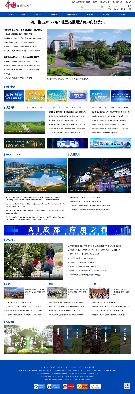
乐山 (68, 107)
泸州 (42, 107)
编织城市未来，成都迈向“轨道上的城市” (82, 262)
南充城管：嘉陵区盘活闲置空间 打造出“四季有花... (22, 61)
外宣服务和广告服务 (54, 367)
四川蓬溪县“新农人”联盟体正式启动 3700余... (65, 133)
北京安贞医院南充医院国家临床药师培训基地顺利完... (110, 112)
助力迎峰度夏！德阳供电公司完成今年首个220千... (22, 70)
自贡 (28, 107)
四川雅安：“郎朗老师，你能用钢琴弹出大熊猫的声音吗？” (91, 210)
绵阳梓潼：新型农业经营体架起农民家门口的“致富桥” (23, 277)
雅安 (107, 107)
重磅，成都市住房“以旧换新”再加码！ (19, 302)
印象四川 (122, 15)
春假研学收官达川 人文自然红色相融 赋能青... (22, 57)
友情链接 (91, 367)
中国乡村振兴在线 (117, 2)
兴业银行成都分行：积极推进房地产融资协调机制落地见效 (35, 292)
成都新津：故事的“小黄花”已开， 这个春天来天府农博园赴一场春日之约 (94, 250)
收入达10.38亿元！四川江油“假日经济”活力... (107, 311)
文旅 (93, 283)
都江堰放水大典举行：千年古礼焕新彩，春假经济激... (23, 38)
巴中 (100, 107)
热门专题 (106, 15)
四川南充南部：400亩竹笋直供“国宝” (104, 133)
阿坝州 (127, 107)
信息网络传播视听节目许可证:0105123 (52, 376)
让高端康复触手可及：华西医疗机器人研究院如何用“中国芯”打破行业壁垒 (94, 246)
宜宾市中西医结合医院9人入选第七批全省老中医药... (110, 116)
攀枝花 (35, 107)
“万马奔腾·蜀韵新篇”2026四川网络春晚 (18, 78)
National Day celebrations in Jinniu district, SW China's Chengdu (26, 190)
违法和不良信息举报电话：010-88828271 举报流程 (101, 370)
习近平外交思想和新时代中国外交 (80, 2)
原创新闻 (54, 15)
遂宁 (55, 107)
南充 (74, 107)
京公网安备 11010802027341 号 (89, 373)
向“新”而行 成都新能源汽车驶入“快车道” (82, 266)
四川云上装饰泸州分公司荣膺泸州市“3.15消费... (108, 124)
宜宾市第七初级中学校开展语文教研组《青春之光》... (68, 129)
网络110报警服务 (44, 370)
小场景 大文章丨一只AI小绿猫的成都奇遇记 (83, 254)
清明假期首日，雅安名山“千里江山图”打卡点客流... (22, 131)
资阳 (120, 107)
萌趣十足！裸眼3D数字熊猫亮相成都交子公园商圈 (86, 190)
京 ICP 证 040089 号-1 (43, 373)
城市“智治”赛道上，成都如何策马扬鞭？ (82, 258)
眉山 (113, 107)
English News (72, 15)
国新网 (95, 2)
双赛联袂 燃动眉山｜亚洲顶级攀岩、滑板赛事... (23, 30)
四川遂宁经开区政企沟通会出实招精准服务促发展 (22, 65)
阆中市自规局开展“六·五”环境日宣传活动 (85, 197)
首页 (10, 15)
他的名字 (7, 74)
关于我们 (43, 367)
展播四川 (90, 15)
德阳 (21, 107)
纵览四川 (10, 107)
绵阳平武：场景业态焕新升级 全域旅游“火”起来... (109, 315)
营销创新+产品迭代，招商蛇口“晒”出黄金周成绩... (24, 306)
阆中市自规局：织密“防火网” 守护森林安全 (85, 201)
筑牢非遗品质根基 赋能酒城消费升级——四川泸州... (110, 129)
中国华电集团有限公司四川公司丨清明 (18, 34)
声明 (85, 367)
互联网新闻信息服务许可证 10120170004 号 (64, 373)
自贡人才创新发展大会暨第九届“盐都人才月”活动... (67, 116)
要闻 (23, 15)
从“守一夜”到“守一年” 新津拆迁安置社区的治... (20, 47)
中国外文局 (128, 2)
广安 (87, 107)
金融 (51, 283)
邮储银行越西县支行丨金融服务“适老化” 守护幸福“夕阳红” (78, 292)
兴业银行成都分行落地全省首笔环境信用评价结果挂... (68, 315)
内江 (62, 107)
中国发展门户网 (104, 2)
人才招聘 (65, 367)
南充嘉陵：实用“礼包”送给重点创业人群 (63, 120)
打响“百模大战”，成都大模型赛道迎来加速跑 (84, 275)
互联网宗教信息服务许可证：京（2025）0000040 (80, 376)
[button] (129, 96)
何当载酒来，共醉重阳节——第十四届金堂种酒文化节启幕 (120, 292)
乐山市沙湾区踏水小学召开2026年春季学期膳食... (109, 120)
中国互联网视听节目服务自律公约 (27, 370)
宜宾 (81, 107)
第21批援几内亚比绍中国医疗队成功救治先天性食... (22, 51)
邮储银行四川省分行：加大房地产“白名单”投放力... (24, 315)
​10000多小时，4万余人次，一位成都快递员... (20, 42)
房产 (8, 283)
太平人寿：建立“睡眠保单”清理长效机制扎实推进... (67, 306)
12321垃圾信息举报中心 (59, 370)
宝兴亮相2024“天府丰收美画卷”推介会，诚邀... (108, 302)
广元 (49, 107)
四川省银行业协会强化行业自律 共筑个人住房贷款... (25, 311)
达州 (94, 107)
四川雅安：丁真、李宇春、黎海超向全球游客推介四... (110, 306)
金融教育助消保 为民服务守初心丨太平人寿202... (66, 311)
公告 (79, 367)
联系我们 (73, 367)
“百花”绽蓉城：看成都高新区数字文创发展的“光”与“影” (87, 271)
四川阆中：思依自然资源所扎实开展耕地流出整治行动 (90, 205)
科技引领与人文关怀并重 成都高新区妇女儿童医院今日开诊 (24, 352)
